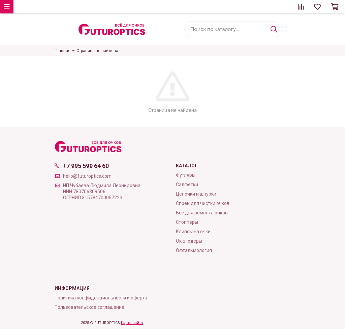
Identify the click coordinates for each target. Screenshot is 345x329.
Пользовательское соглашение (89, 307)
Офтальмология (194, 250)
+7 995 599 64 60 (86, 165)
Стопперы (187, 222)
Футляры (185, 175)
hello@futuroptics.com (87, 176)
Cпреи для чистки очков (202, 203)
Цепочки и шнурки (196, 194)
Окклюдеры (189, 241)
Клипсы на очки (193, 231)
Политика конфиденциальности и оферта (101, 297)
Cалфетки (187, 184)
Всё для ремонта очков (202, 212)
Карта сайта (132, 323)
